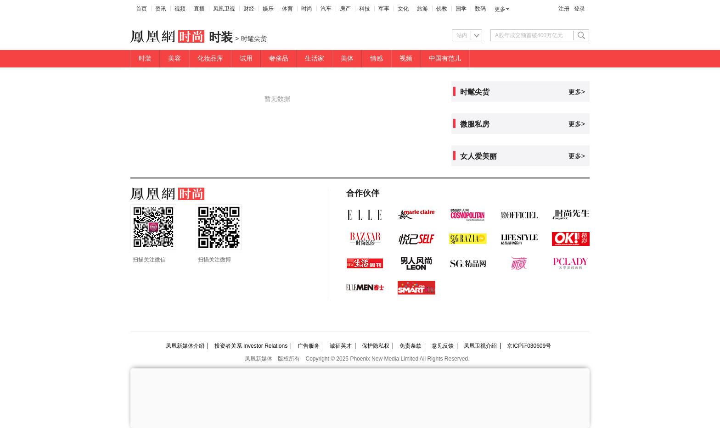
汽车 (326, 9)
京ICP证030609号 (529, 346)
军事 (383, 9)
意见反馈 (443, 346)
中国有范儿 (445, 58)
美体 (347, 58)
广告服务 (309, 346)
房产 (345, 9)
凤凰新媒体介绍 (185, 346)
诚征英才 (341, 346)
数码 (480, 9)
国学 (461, 9)
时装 (145, 58)
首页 (141, 9)
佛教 (441, 9)
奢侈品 (278, 58)
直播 (199, 9)
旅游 (422, 9)
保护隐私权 (375, 346)
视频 (180, 9)
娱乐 (268, 9)
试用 (246, 58)
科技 (364, 9)
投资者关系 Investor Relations (250, 346)
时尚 (306, 9)
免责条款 (410, 346)
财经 (248, 9)
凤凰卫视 (224, 9)
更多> (576, 91)
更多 (500, 9)
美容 (174, 58)
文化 (403, 9)
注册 (563, 9)
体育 (287, 9)
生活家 (314, 58)
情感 (376, 58)
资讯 (160, 9)
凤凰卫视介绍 (480, 346)
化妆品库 (210, 58)
